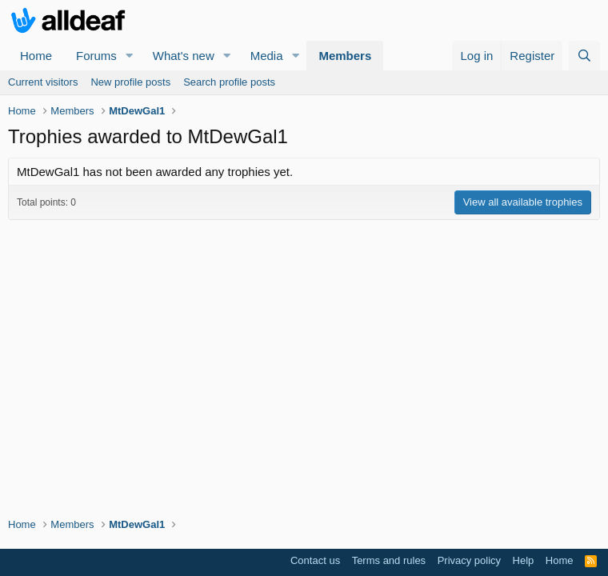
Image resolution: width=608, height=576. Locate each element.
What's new (183, 55)
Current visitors (43, 82)
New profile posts (130, 82)
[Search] (584, 55)
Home (36, 55)
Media (266, 55)
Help (523, 560)
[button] (129, 55)
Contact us (315, 560)
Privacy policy (469, 560)
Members (344, 55)
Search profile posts (229, 82)
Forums (96, 55)
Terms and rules (389, 560)
